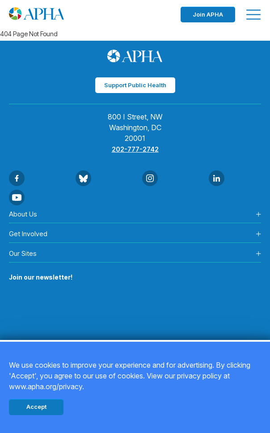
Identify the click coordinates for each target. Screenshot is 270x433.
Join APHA (208, 14)
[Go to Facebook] (17, 178)
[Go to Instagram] (150, 178)
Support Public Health (135, 85)
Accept (36, 406)
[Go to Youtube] (17, 197)
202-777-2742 (135, 149)
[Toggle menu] (253, 14)
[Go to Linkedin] (216, 178)
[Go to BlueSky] (83, 178)
